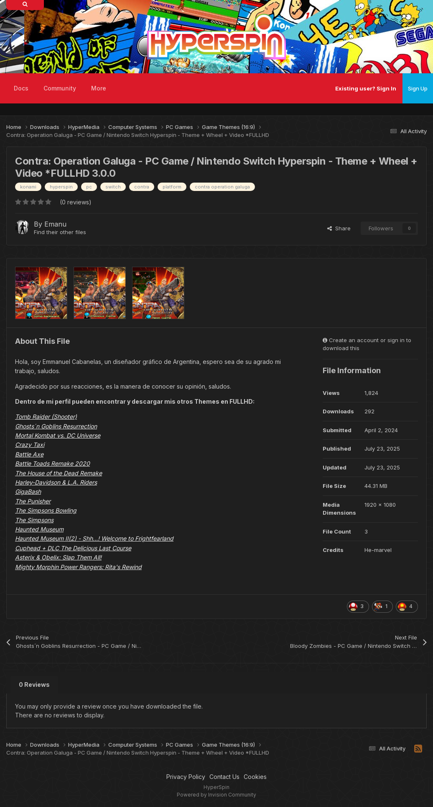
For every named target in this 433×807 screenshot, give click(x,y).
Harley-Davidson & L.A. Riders (56, 482)
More (98, 88)
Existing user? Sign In (365, 88)
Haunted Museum (39, 529)
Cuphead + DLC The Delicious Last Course (73, 548)
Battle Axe (29, 454)
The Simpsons (34, 519)
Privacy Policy (185, 776)
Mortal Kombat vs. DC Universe (57, 435)
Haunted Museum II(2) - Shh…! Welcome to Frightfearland (94, 538)
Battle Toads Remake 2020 (52, 463)
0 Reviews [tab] (34, 684)
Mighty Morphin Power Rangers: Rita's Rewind (78, 566)
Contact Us (224, 776)
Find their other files (60, 232)
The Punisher (33, 501)
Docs (21, 88)
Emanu (55, 224)
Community (59, 88)
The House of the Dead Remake (58, 473)
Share (339, 228)
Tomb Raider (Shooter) (46, 416)
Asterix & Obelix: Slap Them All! (58, 557)
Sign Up (418, 88)
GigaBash (28, 491)
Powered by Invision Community (216, 795)
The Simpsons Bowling (45, 510)
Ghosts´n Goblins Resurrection (56, 426)
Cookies (255, 776)
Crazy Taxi (29, 444)
